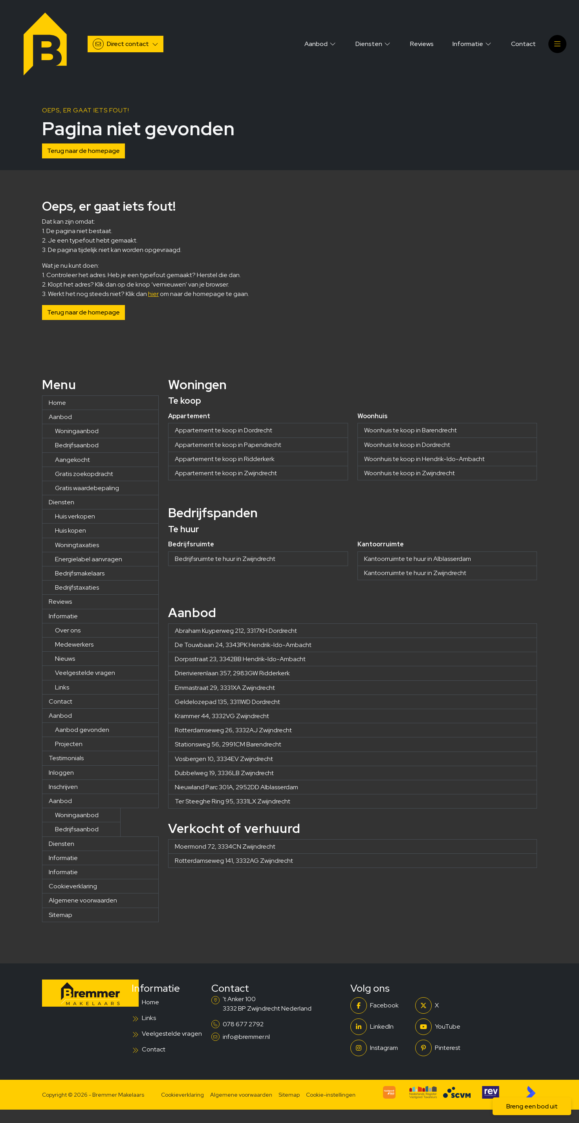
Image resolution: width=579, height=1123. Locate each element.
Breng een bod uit (532, 1106)
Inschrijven (63, 787)
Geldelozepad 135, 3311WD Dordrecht (227, 702)
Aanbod (60, 417)
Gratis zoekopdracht (84, 474)
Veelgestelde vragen (85, 673)
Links (62, 687)
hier (153, 294)
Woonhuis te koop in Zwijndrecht (409, 473)
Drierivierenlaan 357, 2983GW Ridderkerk (232, 673)
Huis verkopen (75, 516)
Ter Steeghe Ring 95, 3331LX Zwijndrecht (232, 801)
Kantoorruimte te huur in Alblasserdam (417, 559)
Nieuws (65, 658)
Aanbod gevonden (82, 730)
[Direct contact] (125, 44)
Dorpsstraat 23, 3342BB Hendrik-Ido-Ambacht (240, 659)
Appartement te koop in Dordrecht (223, 430)
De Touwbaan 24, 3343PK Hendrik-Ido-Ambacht (243, 645)
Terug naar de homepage (83, 151)
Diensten (61, 502)
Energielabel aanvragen (88, 559)
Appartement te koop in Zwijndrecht (226, 473)
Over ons (68, 630)
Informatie (63, 616)
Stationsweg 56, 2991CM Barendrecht (228, 744)
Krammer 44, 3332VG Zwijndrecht (222, 716)
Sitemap (60, 915)
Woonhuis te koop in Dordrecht (407, 445)
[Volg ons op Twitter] (445, 1005)
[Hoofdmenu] (557, 44)
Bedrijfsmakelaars (79, 573)
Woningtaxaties (77, 545)
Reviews (60, 601)
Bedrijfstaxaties (77, 587)
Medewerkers (74, 644)
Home (57, 403)
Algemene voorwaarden (83, 900)
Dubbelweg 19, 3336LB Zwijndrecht (224, 773)
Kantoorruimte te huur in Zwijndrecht (415, 573)
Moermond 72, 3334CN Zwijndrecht (225, 846)
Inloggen (61, 772)
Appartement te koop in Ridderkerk (225, 459)
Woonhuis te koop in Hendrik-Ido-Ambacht (424, 459)
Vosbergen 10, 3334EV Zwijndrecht (224, 759)
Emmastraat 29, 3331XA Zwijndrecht (225, 688)
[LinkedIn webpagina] (380, 1026)
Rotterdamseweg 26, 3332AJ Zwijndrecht (233, 730)
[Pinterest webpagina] (445, 1048)
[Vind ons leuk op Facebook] (380, 1005)
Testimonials (66, 758)
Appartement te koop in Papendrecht (228, 445)
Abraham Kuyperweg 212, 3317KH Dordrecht (236, 631)
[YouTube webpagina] (445, 1026)
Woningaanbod (77, 431)
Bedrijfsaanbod (77, 445)
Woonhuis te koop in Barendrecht (410, 430)
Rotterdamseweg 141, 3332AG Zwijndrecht (234, 860)
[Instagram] (380, 1048)
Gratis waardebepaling (87, 488)
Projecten (68, 744)
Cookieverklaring (73, 886)
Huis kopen (70, 530)
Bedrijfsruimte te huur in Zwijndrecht (225, 559)
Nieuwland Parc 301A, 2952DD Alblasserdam (236, 787)
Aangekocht (72, 460)
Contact (60, 701)
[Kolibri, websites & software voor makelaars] (530, 1092)
